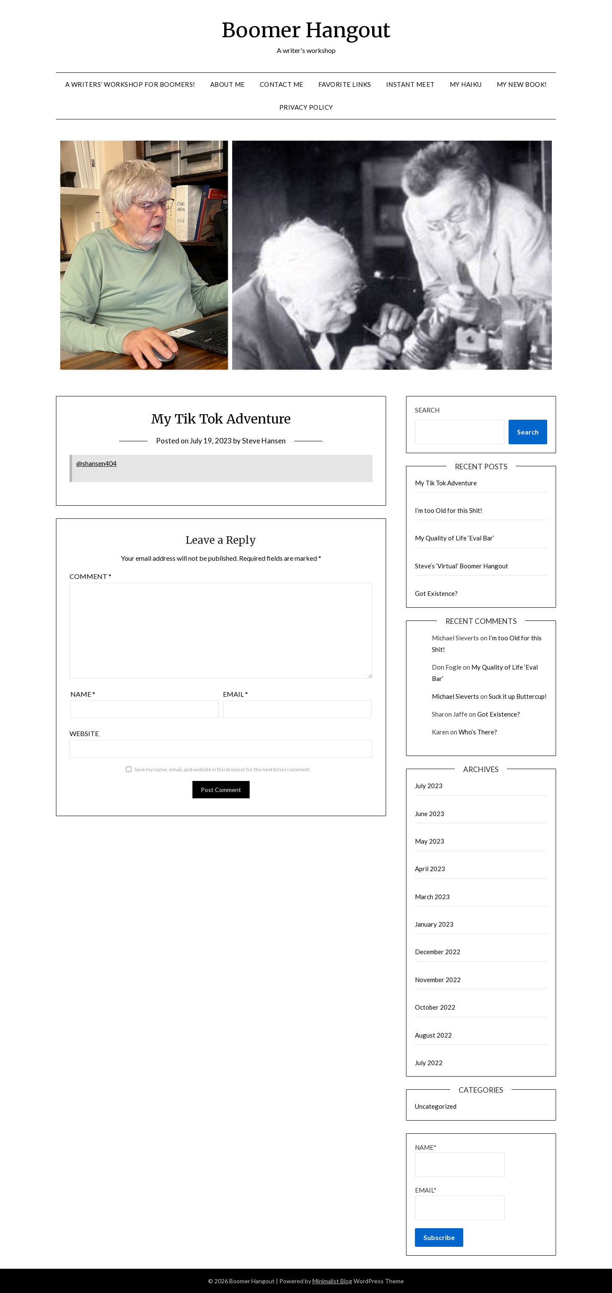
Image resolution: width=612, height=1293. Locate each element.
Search (427, 410)
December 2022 (437, 951)
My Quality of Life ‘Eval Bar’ (454, 538)
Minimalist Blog (332, 1281)
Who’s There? (478, 732)
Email (235, 694)
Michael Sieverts (455, 696)
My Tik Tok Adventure (446, 483)
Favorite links (344, 84)
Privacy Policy (306, 107)
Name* (460, 1160)
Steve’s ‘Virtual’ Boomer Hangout (461, 566)
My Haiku (466, 84)
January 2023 (434, 924)
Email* (460, 1203)
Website (84, 733)
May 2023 (429, 841)
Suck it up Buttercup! (518, 696)
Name (82, 694)
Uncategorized (435, 1106)
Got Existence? (436, 593)
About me (227, 84)
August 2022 (433, 1035)
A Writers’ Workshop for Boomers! (130, 84)
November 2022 (438, 979)
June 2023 (429, 813)
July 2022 (428, 1062)
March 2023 (432, 896)
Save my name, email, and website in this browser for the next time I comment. (222, 769)
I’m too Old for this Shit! (448, 510)
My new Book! (522, 84)
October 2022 (435, 1007)
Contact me (281, 84)
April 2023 (430, 868)
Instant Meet (410, 84)
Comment (90, 576)
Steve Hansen (264, 440)
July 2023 (428, 785)
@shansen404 (96, 463)
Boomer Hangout (306, 30)
